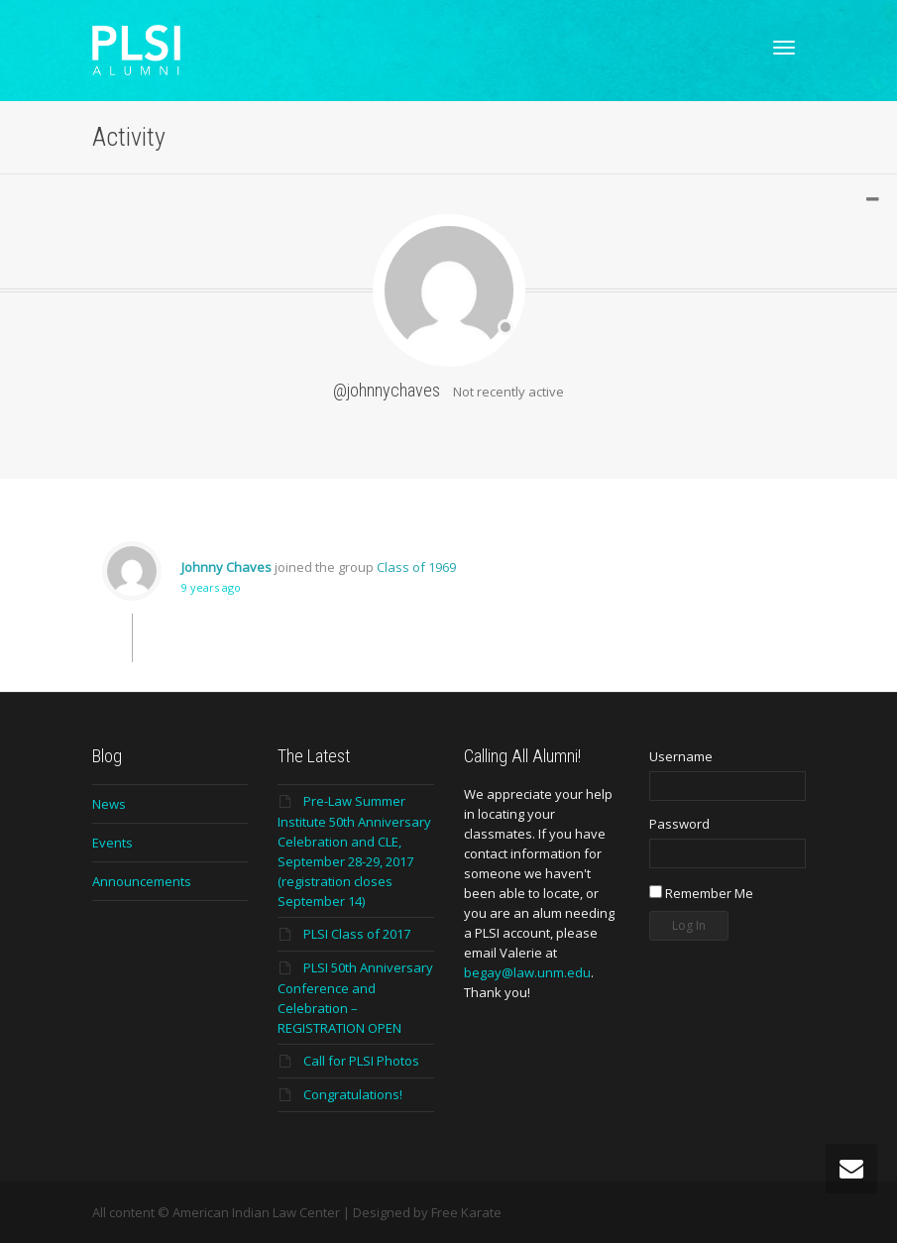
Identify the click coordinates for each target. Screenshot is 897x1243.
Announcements (141, 881)
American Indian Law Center (256, 1212)
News (109, 804)
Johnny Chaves (226, 567)
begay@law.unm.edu (527, 972)
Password (679, 824)
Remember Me (701, 893)
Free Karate (466, 1212)
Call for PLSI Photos (361, 1061)
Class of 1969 (416, 567)
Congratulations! (352, 1094)
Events (112, 842)
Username (681, 756)
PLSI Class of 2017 (356, 934)
